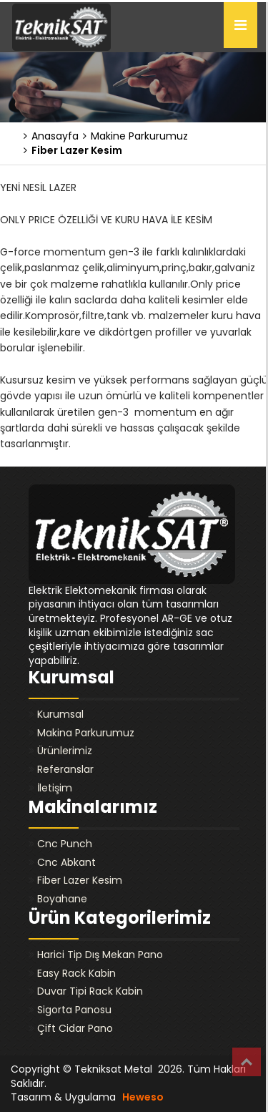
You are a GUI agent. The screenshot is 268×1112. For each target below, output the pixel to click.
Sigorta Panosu (74, 1010)
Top (246, 1062)
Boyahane (62, 899)
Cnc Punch (64, 844)
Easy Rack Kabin (76, 973)
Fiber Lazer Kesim (79, 880)
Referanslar (65, 769)
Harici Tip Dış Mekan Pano (100, 954)
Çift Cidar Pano (75, 1028)
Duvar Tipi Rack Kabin (90, 991)
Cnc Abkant (66, 862)
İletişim (54, 788)
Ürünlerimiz (64, 750)
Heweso (143, 1097)
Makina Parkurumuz (85, 733)
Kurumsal (60, 714)
